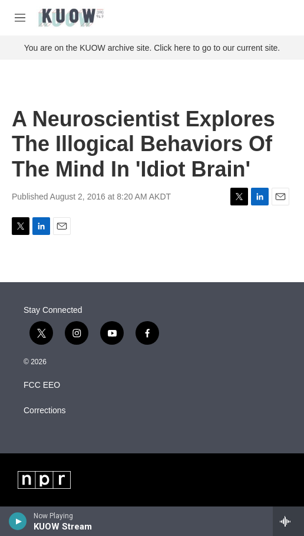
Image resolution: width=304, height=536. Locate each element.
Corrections (45, 410)
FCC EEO (42, 385)
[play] (18, 521)
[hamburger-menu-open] (19, 18)
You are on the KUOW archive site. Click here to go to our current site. (152, 48)
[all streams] (288, 521)
